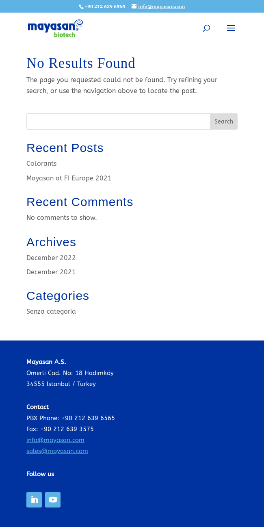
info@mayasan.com (55, 440)
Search (223, 121)
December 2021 (51, 272)
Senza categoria (51, 311)
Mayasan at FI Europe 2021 (69, 178)
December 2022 (51, 258)
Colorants (41, 163)
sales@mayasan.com (57, 451)
